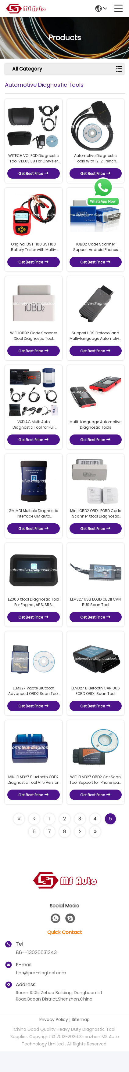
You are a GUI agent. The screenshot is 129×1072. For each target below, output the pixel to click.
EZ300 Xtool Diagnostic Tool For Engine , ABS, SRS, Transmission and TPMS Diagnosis (33, 617)
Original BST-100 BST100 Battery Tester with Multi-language (33, 252)
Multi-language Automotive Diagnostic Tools (95, 435)
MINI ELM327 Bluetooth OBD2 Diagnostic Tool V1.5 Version (33, 800)
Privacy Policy (53, 1040)
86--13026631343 (36, 973)
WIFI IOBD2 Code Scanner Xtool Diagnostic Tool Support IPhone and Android (33, 343)
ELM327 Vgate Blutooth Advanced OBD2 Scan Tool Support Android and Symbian (33, 708)
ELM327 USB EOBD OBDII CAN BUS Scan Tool (95, 617)
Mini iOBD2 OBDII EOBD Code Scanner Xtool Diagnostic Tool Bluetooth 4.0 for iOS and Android (95, 526)
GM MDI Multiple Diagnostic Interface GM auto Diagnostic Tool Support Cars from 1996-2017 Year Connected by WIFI (33, 526)
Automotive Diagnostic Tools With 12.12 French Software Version (95, 160)
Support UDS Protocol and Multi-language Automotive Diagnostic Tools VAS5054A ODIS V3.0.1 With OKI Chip (95, 343)
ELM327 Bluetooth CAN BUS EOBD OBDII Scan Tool (95, 708)
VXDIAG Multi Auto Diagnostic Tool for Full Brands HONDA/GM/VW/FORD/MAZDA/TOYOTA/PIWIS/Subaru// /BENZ (33, 435)
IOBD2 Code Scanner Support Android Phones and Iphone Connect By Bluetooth (95, 252)
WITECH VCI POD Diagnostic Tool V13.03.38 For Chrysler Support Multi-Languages (33, 160)
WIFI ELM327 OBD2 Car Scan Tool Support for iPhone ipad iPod (96, 800)
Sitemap (81, 1040)
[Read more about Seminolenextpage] (18, 839)
